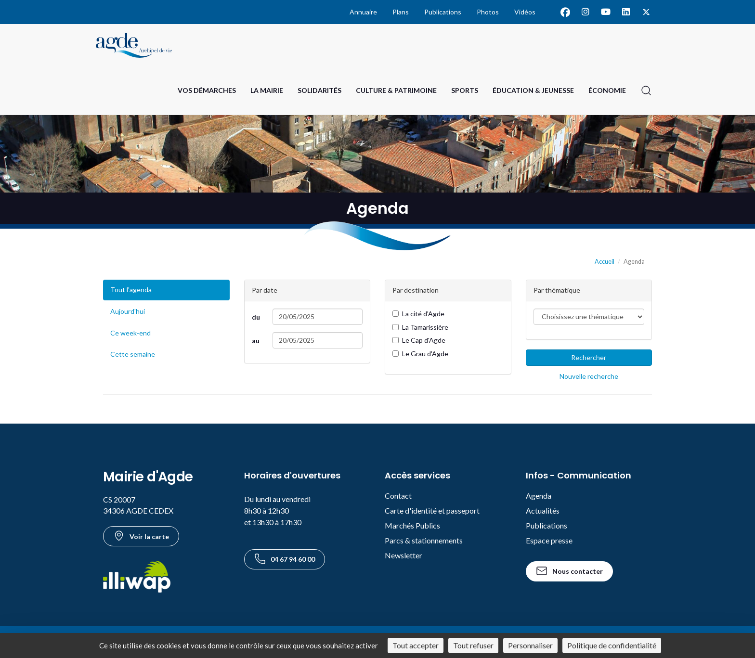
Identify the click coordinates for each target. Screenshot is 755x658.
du (256, 317)
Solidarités (319, 90)
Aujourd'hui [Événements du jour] (127, 311)
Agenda (538, 495)
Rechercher (588, 357)
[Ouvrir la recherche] (646, 90)
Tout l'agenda (131, 289)
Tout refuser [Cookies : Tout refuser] (473, 645)
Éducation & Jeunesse (533, 90)
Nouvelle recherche (589, 376)
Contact (398, 495)
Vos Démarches (207, 90)
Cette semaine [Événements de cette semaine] (132, 354)
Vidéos (524, 12)
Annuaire (363, 12)
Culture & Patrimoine (396, 90)
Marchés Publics (412, 525)
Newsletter (403, 555)
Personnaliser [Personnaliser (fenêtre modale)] (530, 645)
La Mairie (266, 90)
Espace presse (549, 540)
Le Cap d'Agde (418, 340)
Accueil (604, 261)
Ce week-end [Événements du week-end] (130, 333)
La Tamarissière (420, 327)
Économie (607, 90)
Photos (488, 12)
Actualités (543, 510)
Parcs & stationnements (424, 540)
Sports (464, 90)
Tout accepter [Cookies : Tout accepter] (415, 645)
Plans (400, 12)
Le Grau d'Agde (420, 353)
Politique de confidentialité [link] (611, 645)
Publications (442, 12)
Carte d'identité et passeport (432, 510)
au (256, 340)
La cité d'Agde (418, 314)
